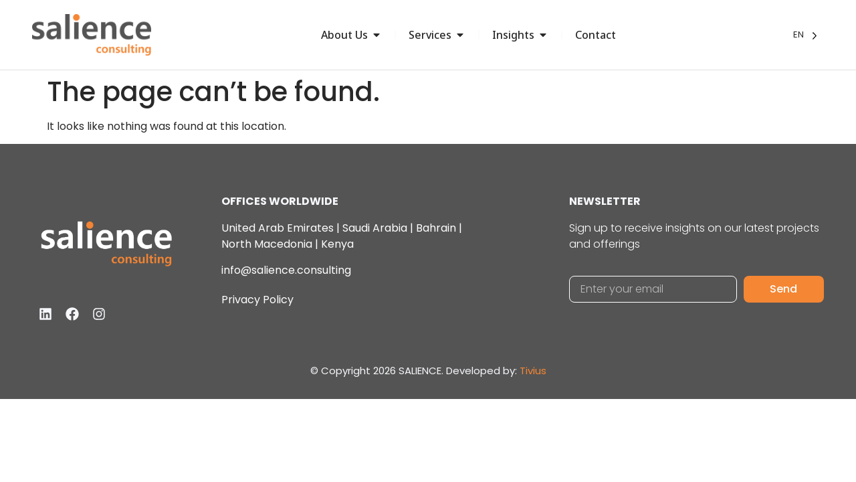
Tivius (533, 371)
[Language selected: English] (805, 35)
